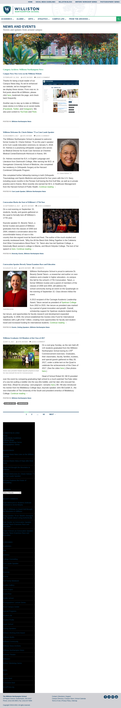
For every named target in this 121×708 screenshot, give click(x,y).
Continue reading (47, 187)
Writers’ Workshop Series (86, 2)
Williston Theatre (9, 654)
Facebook (8, 109)
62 (44, 414)
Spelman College (69, 302)
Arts (4, 550)
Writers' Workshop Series (12, 663)
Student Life (7, 615)
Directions (61, 696)
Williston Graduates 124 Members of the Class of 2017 (31, 337)
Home (30, 2)
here (9, 95)
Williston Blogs (65, 2)
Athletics (6, 555)
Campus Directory (58, 698)
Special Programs (9, 611)
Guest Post (7, 594)
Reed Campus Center (11, 607)
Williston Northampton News (21, 121)
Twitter (16, 109)
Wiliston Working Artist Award (14, 633)
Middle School (8, 598)
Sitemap (74, 701)
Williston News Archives (12, 646)
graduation (22, 403)
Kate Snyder (27, 77)
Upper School (8, 624)
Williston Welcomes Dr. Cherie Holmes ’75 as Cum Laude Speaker (37, 132)
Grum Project (8, 589)
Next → (52, 414)
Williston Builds (8, 637)
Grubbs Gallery (8, 585)
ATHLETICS (43, 19)
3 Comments (39, 268)
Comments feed (9, 683)
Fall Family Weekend (11, 581)
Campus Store (69, 698)
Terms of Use (56, 701)
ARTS (30, 19)
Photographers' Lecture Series (14, 602)
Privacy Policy (66, 701)
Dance (5, 568)
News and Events (19, 26)
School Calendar (80, 698)
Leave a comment (43, 77)
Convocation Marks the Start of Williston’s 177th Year (31, 202)
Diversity (15, 253)
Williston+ (6, 659)
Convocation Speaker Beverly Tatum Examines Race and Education (38, 264)
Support (68, 696)
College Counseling (10, 559)
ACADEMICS (6, 19)
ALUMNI (20, 19)
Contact (54, 696)
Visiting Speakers (23, 327)
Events (21, 253)
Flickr (34, 112)
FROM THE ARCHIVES (78, 19)
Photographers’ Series (110, 2)
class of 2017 (10, 403)
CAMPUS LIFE (58, 19)
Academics (7, 546)
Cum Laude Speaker (18, 191)
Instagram (27, 109)
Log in (5, 674)
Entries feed (7, 678)
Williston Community (10, 641)
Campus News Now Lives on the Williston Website (28, 73)
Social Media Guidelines (45, 2)
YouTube (24, 112)
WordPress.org (8, 687)
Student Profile (8, 620)
